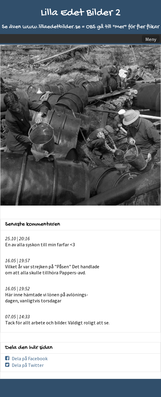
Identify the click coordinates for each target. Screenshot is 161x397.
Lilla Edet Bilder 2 (81, 13)
